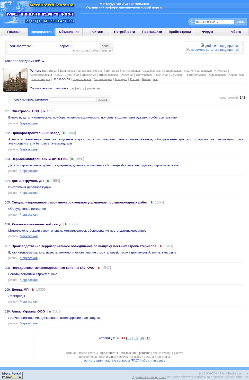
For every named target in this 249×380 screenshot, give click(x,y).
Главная (13, 32)
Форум (207, 32)
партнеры (163, 356)
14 (142, 338)
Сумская (177, 74)
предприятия (109, 353)
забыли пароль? (102, 50)
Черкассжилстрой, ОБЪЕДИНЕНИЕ (40, 159)
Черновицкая (103, 79)
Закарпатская (152, 70)
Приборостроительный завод (36, 133)
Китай (146, 79)
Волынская (67, 70)
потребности (88, 356)
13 (136, 338)
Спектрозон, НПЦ (25, 111)
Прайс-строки (180, 32)
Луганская (72, 74)
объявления (128, 353)
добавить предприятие (220, 46)
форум (123, 356)
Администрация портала (149, 377)
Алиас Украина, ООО (28, 311)
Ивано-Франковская (198, 70)
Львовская (89, 74)
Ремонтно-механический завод (36, 224)
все (155, 79)
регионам (93, 88)
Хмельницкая (40, 79)
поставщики (107, 356)
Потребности (124, 32)
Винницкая (49, 70)
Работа (235, 32)
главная (71, 353)
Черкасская (28, 123)
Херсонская (236, 74)
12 (130, 338)
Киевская (220, 70)
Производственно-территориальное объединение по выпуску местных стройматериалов (84, 246)
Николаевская (108, 74)
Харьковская (217, 74)
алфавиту (77, 88)
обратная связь (153, 360)
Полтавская (144, 74)
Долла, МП (20, 289)
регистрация (80, 50)
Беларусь (121, 79)
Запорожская (172, 70)
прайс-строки (162, 353)
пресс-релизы (88, 353)
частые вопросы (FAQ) (122, 360)
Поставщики (152, 32)
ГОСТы (149, 356)
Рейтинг (96, 32)
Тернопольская (195, 74)
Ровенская (161, 74)
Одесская (126, 74)
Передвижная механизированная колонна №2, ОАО (53, 268)
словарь (135, 356)
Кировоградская (41, 74)
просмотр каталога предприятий (213, 49)
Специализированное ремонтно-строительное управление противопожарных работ (80, 202)
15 (148, 338)
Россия (134, 79)
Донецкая (112, 70)
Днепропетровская (90, 70)
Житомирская (131, 70)
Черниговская (82, 79)
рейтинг (144, 353)
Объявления (69, 32)
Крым (58, 74)
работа (178, 353)
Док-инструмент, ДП (28, 181)
